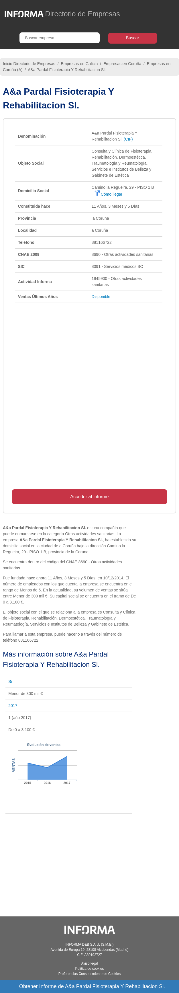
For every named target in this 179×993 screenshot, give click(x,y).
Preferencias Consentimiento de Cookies (89, 974)
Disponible (101, 296)
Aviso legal (89, 963)
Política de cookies (89, 969)
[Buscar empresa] (59, 37)
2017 (12, 705)
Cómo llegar (108, 194)
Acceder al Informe (89, 496)
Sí (10, 681)
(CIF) (128, 139)
